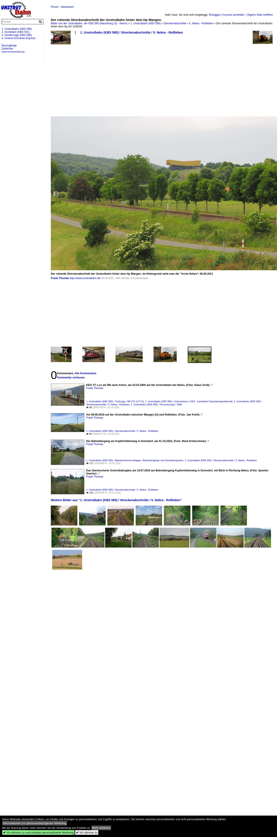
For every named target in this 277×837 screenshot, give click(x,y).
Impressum (67, 6)
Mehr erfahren (101, 827)
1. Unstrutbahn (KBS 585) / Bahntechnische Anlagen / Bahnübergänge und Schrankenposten (134, 460)
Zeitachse (7, 48)
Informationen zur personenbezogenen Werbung (34, 823)
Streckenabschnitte (175, 23)
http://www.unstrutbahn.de (85, 278)
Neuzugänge (9, 45)
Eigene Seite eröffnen (260, 14)
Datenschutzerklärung (13, 51)
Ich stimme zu (87, 832)
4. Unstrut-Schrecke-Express (18, 38)
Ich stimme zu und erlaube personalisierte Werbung (38, 832)
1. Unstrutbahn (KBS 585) (145, 23)
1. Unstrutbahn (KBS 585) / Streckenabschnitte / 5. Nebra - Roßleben (131, 32)
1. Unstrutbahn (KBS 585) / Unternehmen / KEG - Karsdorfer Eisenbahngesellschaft (189, 401)
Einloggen (214, 14)
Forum (55, 6)
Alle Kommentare (85, 373)
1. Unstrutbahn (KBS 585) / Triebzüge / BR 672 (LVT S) (115, 401)
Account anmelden (234, 14)
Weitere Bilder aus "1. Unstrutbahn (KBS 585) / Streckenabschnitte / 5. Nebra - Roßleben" (116, 500)
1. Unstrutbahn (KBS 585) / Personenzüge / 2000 (156, 404)
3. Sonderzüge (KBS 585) (17, 35)
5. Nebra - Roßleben (201, 23)
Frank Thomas (60, 278)
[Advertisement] (94, 77)
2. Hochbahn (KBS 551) (16, 32)
